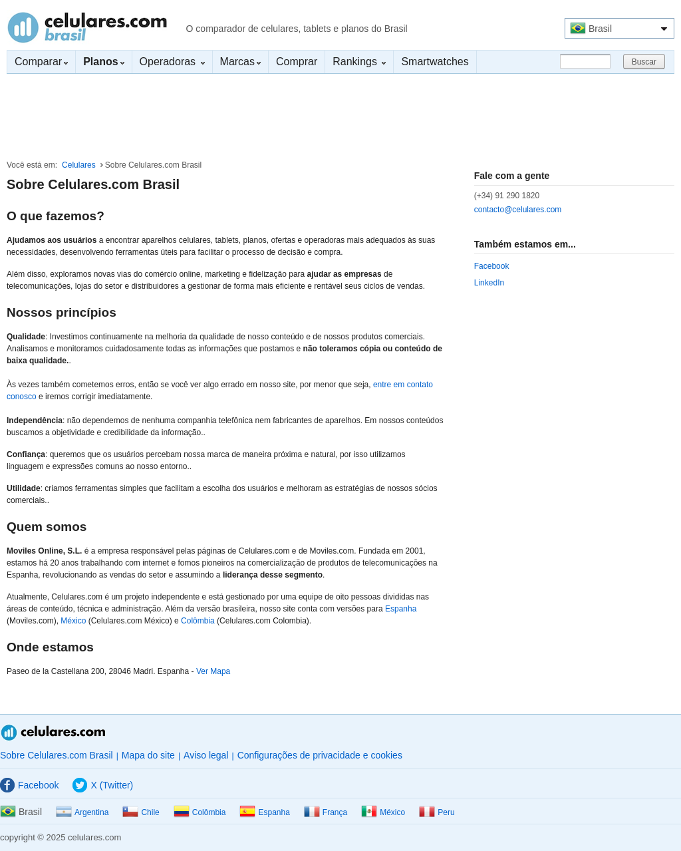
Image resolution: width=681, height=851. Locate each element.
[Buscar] (585, 62)
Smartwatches (434, 61)
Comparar (41, 61)
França (325, 812)
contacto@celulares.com (518, 209)
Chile (140, 812)
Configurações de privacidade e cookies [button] (319, 755)
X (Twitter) (102, 785)
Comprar (296, 61)
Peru (436, 812)
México (73, 620)
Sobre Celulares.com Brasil (56, 755)
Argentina (82, 812)
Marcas (240, 61)
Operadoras (172, 61)
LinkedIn (489, 282)
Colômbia (198, 620)
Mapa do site (148, 755)
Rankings (359, 61)
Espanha (400, 608)
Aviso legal (206, 755)
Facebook (491, 266)
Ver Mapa (213, 671)
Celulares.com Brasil (87, 27)
